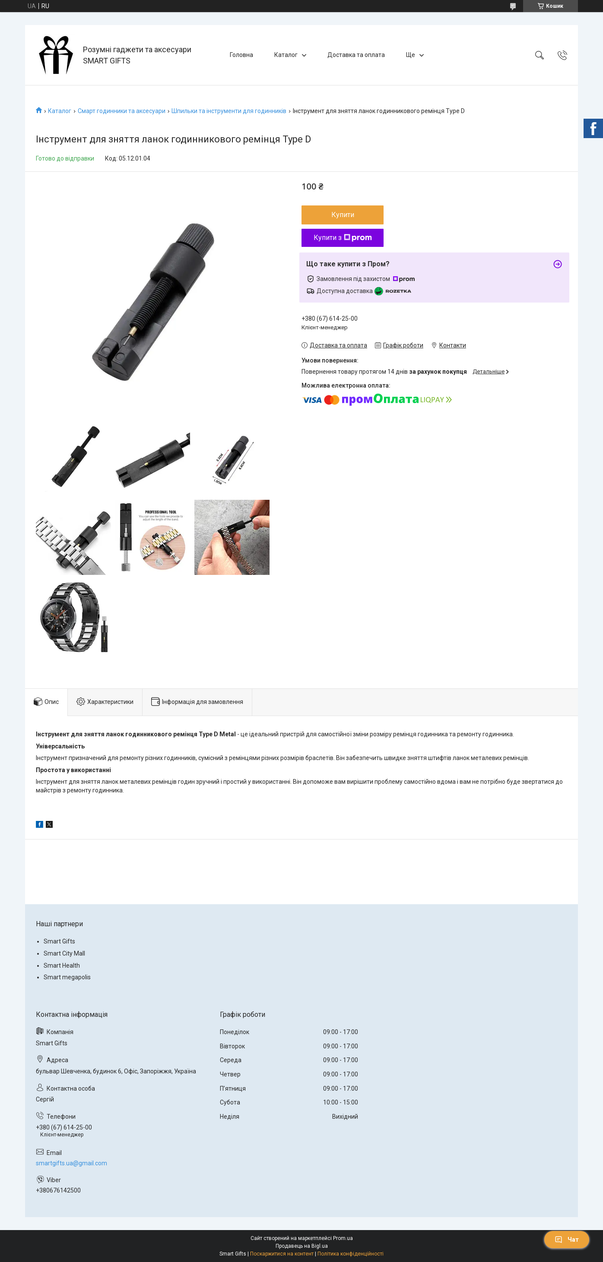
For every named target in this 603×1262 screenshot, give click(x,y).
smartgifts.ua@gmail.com (71, 1163)
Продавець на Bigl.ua (302, 1246)
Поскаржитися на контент (282, 1254)
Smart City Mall (64, 953)
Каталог (286, 54)
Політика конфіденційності (350, 1254)
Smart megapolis (67, 977)
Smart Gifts (59, 941)
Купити (342, 215)
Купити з (343, 237)
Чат (567, 1239)
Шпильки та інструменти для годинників (228, 110)
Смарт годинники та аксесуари (121, 110)
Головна (241, 54)
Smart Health (62, 965)
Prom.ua (343, 1238)
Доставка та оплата (356, 54)
